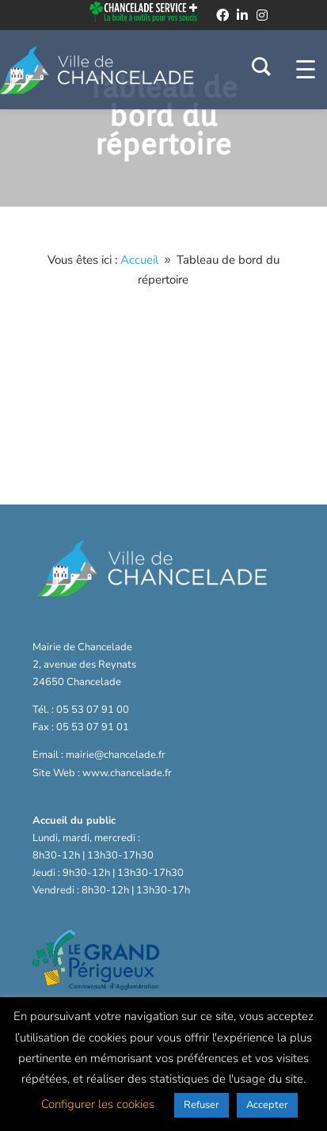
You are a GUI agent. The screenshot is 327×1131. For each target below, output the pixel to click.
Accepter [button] (267, 1105)
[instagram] (262, 15)
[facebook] (222, 15)
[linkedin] (242, 15)
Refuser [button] (201, 1105)
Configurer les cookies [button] (97, 1104)
